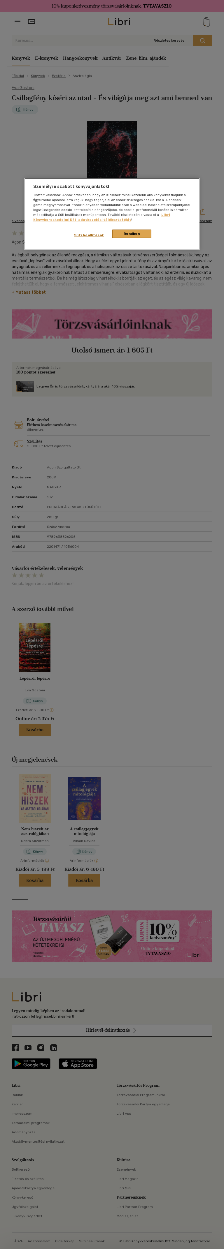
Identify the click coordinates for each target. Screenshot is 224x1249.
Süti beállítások (89, 235)
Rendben (132, 234)
